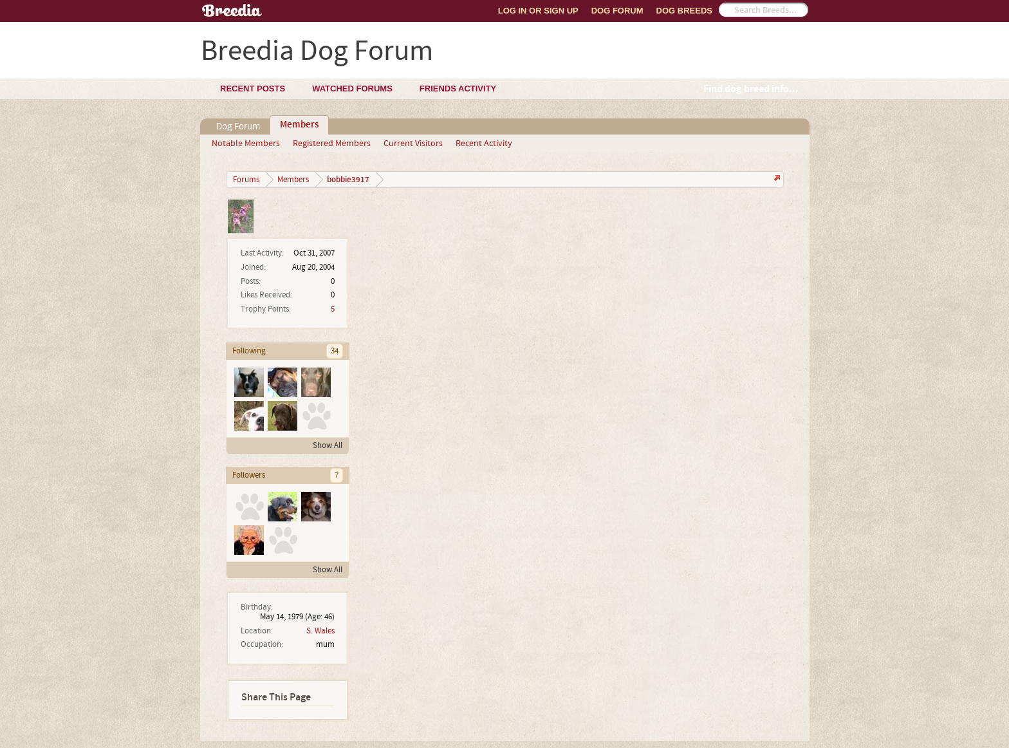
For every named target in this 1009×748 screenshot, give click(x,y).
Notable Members (246, 143)
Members (299, 124)
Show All (327, 445)
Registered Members (332, 143)
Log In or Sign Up (538, 10)
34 (334, 351)
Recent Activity (484, 143)
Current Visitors (413, 143)
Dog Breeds (684, 10)
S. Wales (320, 631)
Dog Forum (617, 10)
